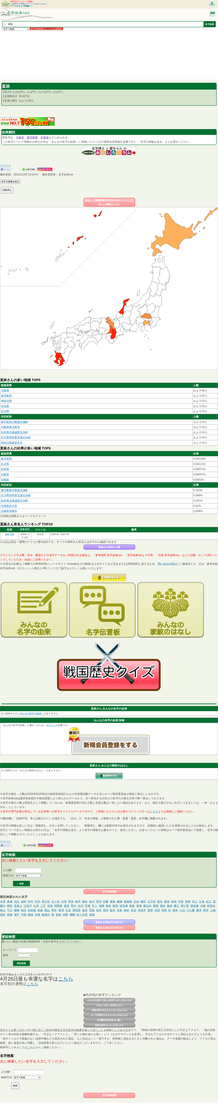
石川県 (5, 411)
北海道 (44, 137)
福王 (23, 910)
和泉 (108, 905)
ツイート (5, 165)
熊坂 (132, 905)
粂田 (85, 910)
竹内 (37, 901)
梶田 (9, 905)
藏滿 (119, 901)
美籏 (139, 905)
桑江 (176, 905)
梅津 (169, 905)
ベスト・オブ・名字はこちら (109, 1005)
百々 (94, 905)
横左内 (147, 905)
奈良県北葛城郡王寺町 (14, 432)
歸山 (47, 910)
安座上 (18, 905)
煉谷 (85, 901)
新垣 (115, 905)
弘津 (36, 905)
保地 (173, 901)
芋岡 (23, 914)
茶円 (99, 901)
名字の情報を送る (10, 181)
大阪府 (20, 137)
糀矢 (160, 901)
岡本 (54, 910)
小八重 (190, 910)
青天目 (46, 901)
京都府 (5, 479)
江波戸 (28, 905)
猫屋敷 (128, 901)
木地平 (142, 910)
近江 (208, 901)
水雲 (2, 901)
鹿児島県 (32, 137)
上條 (213, 910)
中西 (180, 901)
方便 (64, 901)
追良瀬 (124, 905)
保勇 (187, 901)
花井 (99, 910)
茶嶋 (92, 914)
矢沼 (80, 905)
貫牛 (73, 905)
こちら (154, 811)
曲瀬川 (46, 914)
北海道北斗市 (9, 505)
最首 (66, 905)
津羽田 (76, 910)
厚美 (71, 901)
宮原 (157, 910)
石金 (68, 910)
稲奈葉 (32, 910)
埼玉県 (5, 406)
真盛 (9, 901)
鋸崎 (16, 910)
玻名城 (194, 905)
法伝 (16, 901)
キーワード (9, 949)
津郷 (101, 905)
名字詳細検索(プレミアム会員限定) (46, 29)
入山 (182, 910)
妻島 (112, 901)
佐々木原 (82, 914)
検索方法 (8, 875)
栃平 (78, 901)
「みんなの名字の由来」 (31, 713)
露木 (199, 910)
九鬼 (201, 901)
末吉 (133, 910)
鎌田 (143, 901)
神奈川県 (6, 400)
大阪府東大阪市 (10, 427)
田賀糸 (211, 905)
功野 (65, 914)
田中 (30, 901)
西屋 (150, 910)
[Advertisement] (102, 55)
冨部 (58, 914)
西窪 (206, 910)
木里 (119, 910)
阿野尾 (58, 905)
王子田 (151, 901)
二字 (43, 905)
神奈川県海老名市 (12, 442)
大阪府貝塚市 (9, 511)
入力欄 (7, 870)
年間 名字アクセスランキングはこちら (109, 1010)
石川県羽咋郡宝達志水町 (16, 437)
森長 (167, 901)
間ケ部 (185, 905)
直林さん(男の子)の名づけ (109, 922)
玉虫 (136, 901)
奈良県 (5, 469)
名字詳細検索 (109, 891)
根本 (175, 910)
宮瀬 (87, 905)
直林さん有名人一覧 (109, 547)
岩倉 (40, 910)
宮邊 (50, 905)
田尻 (164, 910)
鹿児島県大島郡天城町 (14, 421)
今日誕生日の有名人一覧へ (109, 1020)
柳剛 (72, 914)
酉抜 (30, 914)
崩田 (23, 901)
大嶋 (203, 905)
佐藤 (105, 901)
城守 (16, 914)
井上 (194, 901)
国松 (162, 905)
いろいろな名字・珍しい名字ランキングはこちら (109, 1000)
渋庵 (37, 914)
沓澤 (61, 910)
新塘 (9, 914)
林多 (126, 910)
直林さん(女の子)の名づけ (109, 927)
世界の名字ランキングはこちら (109, 1025)
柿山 (2, 910)
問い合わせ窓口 (167, 563)
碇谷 (112, 910)
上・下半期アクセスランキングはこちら (109, 1015)
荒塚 (92, 910)
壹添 (105, 910)
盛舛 (2, 914)
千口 (9, 910)
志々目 (55, 901)
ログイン (51, 725)
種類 (5, 955)
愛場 (155, 905)
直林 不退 (9, 534)
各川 (92, 901)
